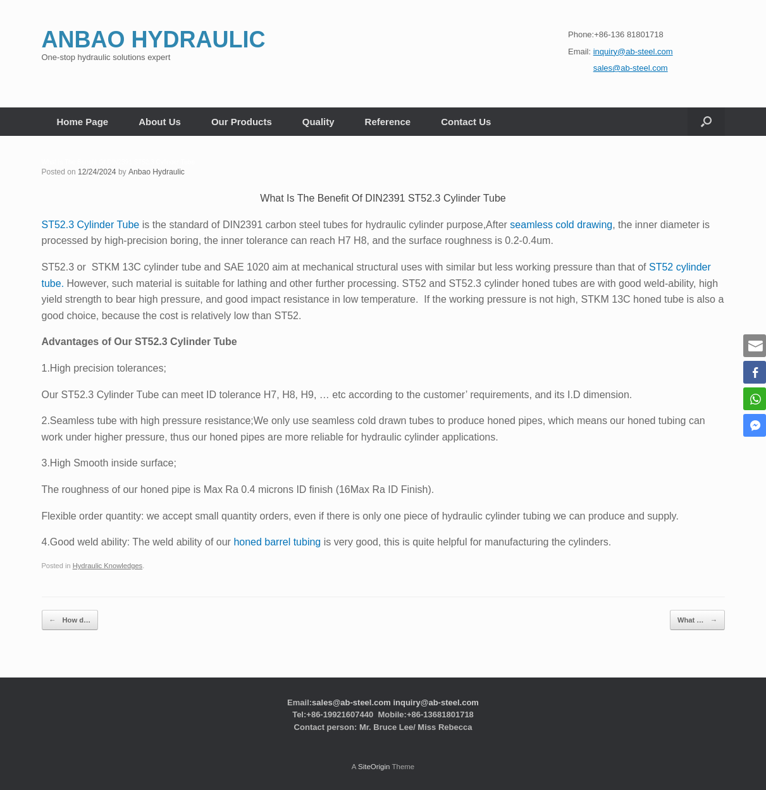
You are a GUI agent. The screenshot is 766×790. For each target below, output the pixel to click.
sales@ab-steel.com (351, 701)
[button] (706, 121)
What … (698, 619)
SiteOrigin (374, 765)
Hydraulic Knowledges (107, 565)
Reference (388, 121)
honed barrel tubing (277, 542)
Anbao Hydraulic (155, 171)
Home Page (83, 121)
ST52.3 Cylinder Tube (91, 224)
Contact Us (466, 121)
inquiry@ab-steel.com (435, 701)
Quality (318, 121)
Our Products (241, 121)
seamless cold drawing (561, 224)
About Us (160, 121)
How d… (69, 619)
